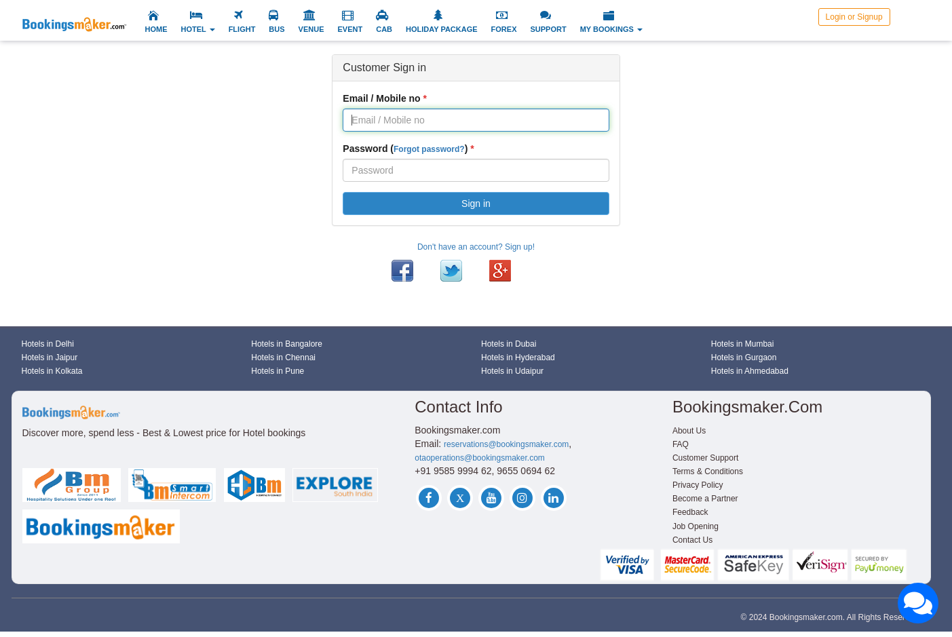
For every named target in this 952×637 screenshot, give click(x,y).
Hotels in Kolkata (52, 371)
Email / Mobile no (381, 98)
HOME (156, 29)
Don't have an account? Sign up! (476, 247)
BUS (276, 29)
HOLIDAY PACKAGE (442, 29)
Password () (405, 148)
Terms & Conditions (707, 471)
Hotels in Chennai (283, 357)
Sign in (476, 203)
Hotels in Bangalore (286, 344)
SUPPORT (548, 29)
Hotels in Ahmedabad (749, 371)
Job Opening (695, 526)
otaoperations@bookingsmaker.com (480, 458)
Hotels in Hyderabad (518, 357)
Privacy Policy (697, 485)
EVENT (350, 29)
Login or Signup (854, 17)
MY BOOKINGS (611, 29)
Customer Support (705, 458)
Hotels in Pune (277, 371)
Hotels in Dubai (508, 344)
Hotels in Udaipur (512, 371)
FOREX (504, 29)
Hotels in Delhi (48, 344)
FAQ (680, 444)
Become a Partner (705, 498)
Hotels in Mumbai (742, 344)
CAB (384, 29)
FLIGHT (242, 29)
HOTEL (198, 29)
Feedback (690, 512)
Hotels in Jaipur (50, 357)
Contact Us (692, 540)
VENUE (311, 29)
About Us (689, 431)
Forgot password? (429, 149)
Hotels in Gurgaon (744, 357)
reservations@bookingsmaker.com (506, 444)
